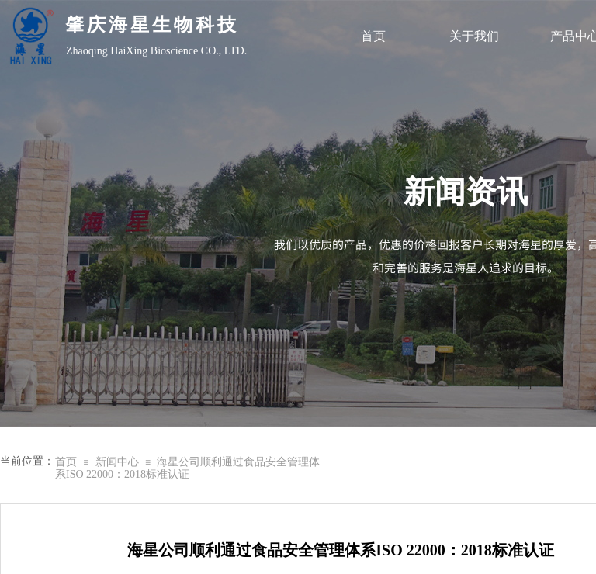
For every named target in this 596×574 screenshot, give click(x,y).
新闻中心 (117, 462)
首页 (373, 36)
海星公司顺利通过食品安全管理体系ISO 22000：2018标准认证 (187, 468)
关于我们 (474, 36)
